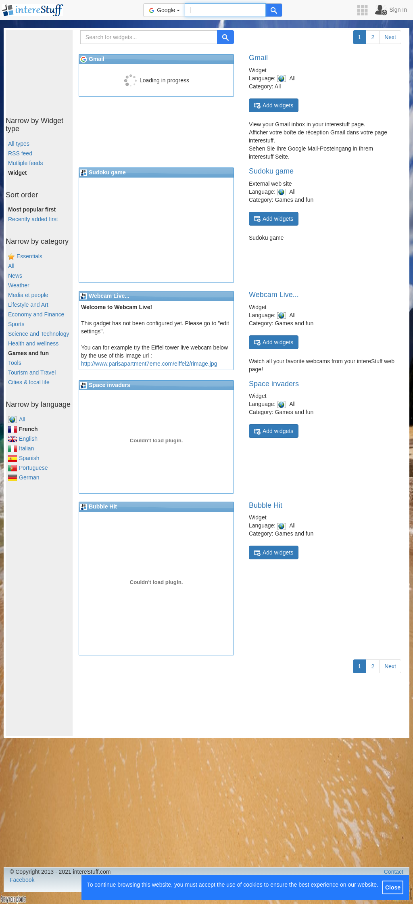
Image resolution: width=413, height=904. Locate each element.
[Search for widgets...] (148, 37)
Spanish (24, 458)
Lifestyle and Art (28, 304)
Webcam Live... (274, 295)
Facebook (22, 880)
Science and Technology (38, 334)
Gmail (258, 58)
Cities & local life (29, 382)
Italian (21, 448)
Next (390, 37)
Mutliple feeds (25, 163)
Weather (18, 285)
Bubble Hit (265, 505)
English (23, 438)
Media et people (28, 295)
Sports (16, 324)
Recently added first (33, 219)
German (24, 477)
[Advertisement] (46, 70)
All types (18, 143)
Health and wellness (33, 343)
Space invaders (274, 384)
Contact (393, 871)
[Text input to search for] (225, 10)
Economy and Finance (36, 314)
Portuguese (28, 468)
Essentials (29, 256)
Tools (14, 363)
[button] (365, 10)
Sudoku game (271, 171)
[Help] (273, 10)
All (11, 266)
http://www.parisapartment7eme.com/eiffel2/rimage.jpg (149, 363)
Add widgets (273, 105)
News (15, 275)
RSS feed (20, 153)
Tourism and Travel (32, 372)
